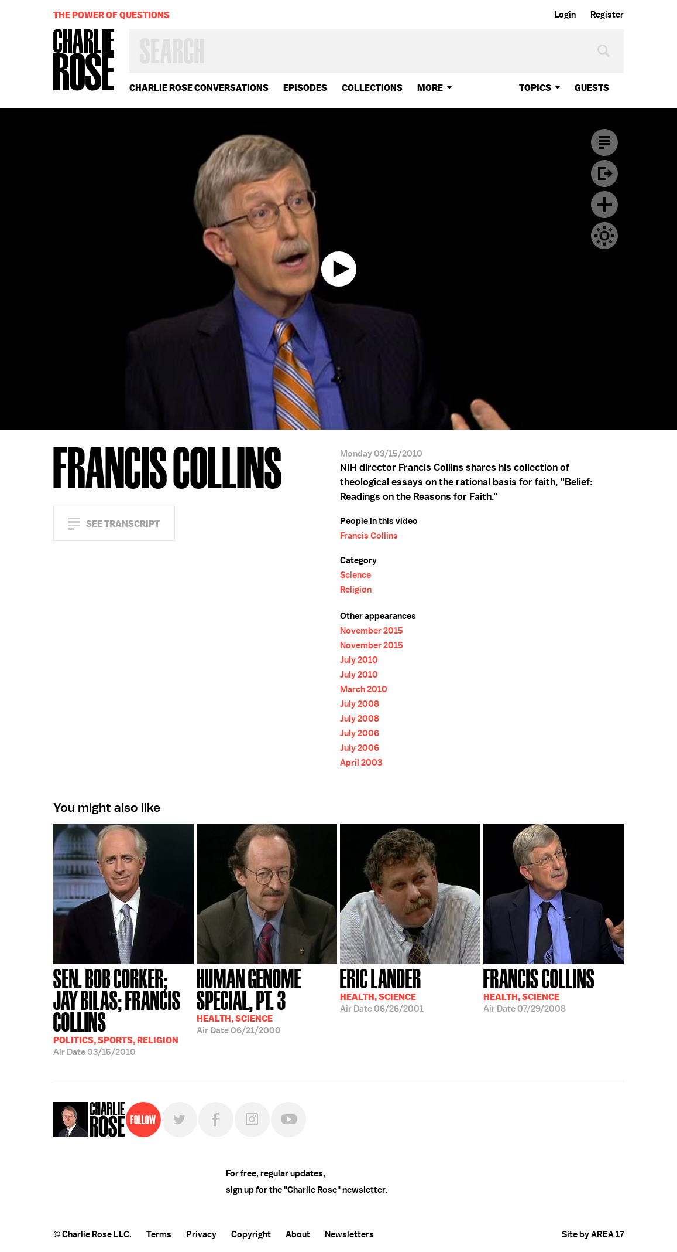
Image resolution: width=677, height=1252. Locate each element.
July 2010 (359, 660)
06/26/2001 (382, 989)
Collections (372, 87)
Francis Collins (369, 536)
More (430, 87)
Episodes (305, 87)
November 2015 (371, 631)
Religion (356, 590)
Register (607, 15)
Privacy (201, 1234)
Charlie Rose (84, 61)
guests (592, 87)
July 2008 (359, 704)
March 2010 (363, 689)
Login (565, 15)
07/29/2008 (539, 989)
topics (535, 87)
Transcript (604, 142)
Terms (158, 1234)
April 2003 (361, 762)
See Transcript (123, 523)
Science (355, 575)
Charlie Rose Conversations (199, 87)
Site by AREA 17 (593, 1234)
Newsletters (349, 1234)
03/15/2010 (123, 1011)
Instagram (252, 1119)
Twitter (179, 1119)
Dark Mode (604, 235)
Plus (604, 204)
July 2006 (359, 733)
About (298, 1234)
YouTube (288, 1119)
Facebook (215, 1119)
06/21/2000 (267, 1000)
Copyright (251, 1234)
